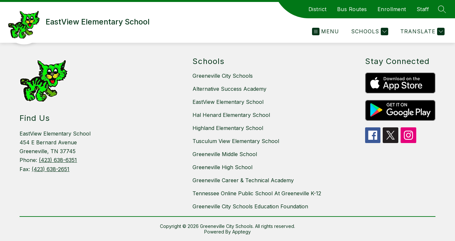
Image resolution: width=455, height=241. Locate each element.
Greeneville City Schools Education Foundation (250, 206)
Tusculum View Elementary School (235, 141)
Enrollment (391, 9)
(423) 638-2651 (50, 169)
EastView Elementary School (227, 102)
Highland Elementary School (227, 128)
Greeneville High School (222, 167)
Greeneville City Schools (222, 75)
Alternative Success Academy (229, 89)
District (317, 9)
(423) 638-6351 (58, 160)
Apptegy (241, 231)
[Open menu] (325, 31)
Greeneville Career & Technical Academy (243, 180)
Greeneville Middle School (224, 154)
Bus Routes (352, 9)
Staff (423, 9)
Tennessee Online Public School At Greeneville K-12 (256, 193)
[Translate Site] (422, 31)
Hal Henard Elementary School (231, 115)
